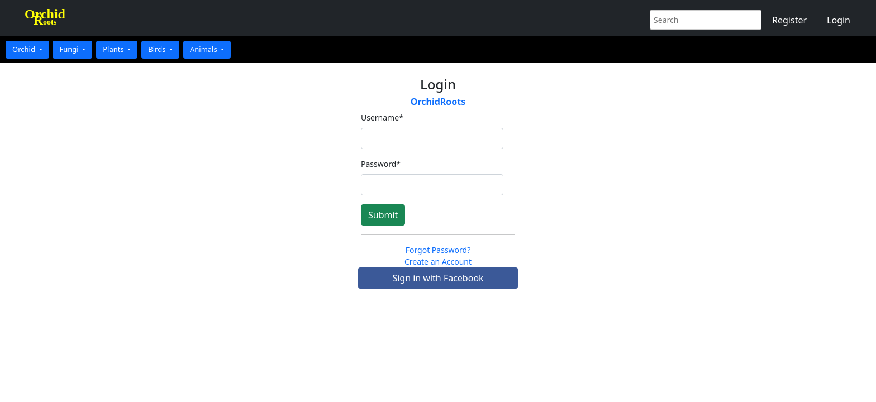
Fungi (69, 49)
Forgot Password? (438, 250)
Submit (383, 215)
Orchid (24, 49)
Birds (158, 49)
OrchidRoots (438, 101)
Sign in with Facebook (437, 278)
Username (382, 117)
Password (381, 164)
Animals (204, 49)
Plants (114, 49)
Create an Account (438, 261)
